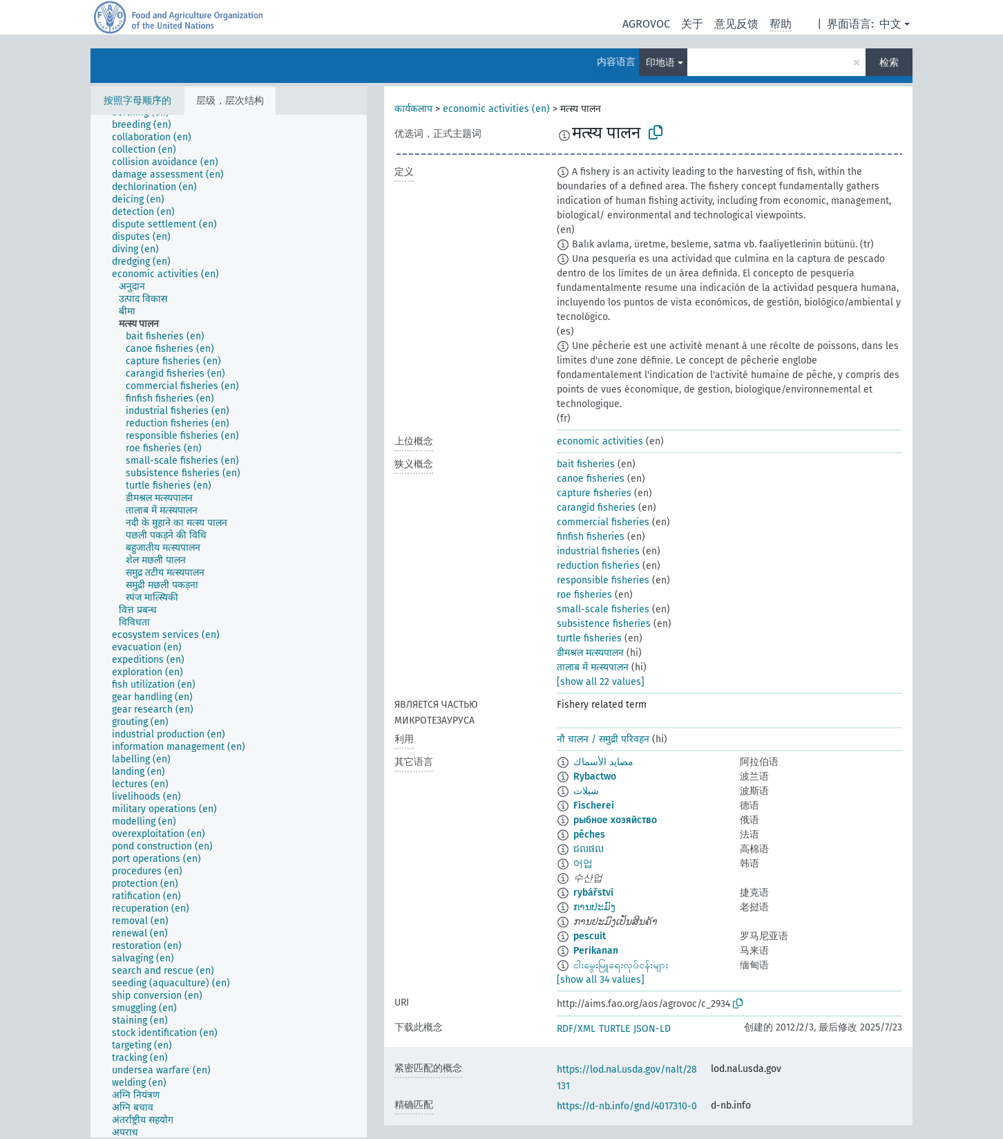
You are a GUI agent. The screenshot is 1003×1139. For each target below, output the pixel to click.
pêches (589, 834)
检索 (889, 62)
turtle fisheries (589, 638)
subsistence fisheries (604, 624)
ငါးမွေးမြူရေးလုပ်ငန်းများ (620, 965)
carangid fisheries (596, 508)
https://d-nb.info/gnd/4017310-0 (627, 1106)
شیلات (586, 791)
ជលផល (588, 849)
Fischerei (593, 805)
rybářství (593, 892)
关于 (692, 23)
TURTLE (614, 1029)
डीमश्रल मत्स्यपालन (590, 653)
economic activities (600, 441)
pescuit (589, 936)
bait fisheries (586, 464)
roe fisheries (584, 595)
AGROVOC (646, 23)
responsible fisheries (603, 580)
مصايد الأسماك (603, 762)
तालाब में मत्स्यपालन (593, 667)
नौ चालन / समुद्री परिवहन (603, 739)
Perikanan (595, 951)
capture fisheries (594, 493)
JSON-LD (652, 1029)
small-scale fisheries (603, 609)
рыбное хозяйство (615, 820)
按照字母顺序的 (137, 100)
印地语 (660, 62)
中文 (890, 23)
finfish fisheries (590, 537)
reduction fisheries (598, 566)
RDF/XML (576, 1029)
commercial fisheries (603, 522)
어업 (583, 863)
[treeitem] (147, 125)
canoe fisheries (590, 478)
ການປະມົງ (594, 907)
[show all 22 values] (600, 682)
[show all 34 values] (600, 980)
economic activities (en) (496, 109)
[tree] (228, 626)
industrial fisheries (598, 551)
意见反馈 (736, 23)
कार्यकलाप (413, 109)
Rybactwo (594, 776)
